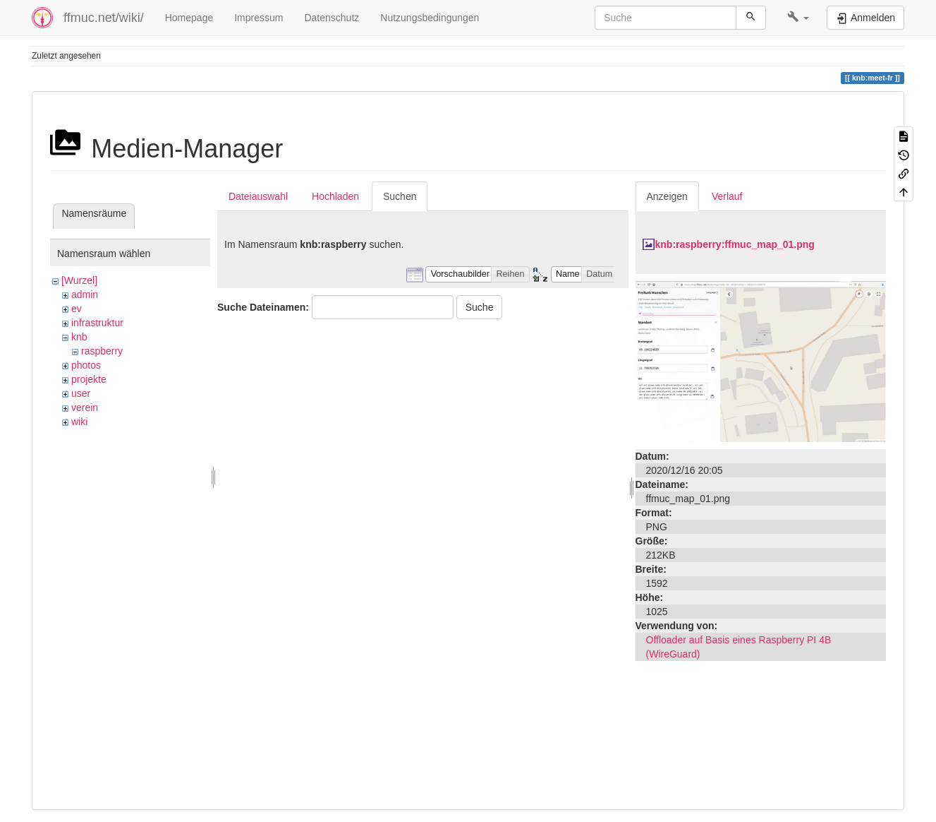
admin (84, 294)
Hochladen (335, 196)
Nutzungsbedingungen (429, 17)
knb (79, 336)
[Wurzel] (79, 280)
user (80, 393)
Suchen (399, 196)
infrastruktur (97, 322)
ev (76, 308)
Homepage (189, 17)
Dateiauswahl (258, 196)
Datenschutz (331, 17)
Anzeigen (667, 196)
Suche (480, 307)
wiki (79, 421)
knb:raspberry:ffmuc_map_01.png (735, 244)
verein (84, 407)
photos (86, 365)
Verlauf (727, 196)
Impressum (258, 17)
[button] (798, 17)
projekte (89, 379)
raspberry (102, 351)
